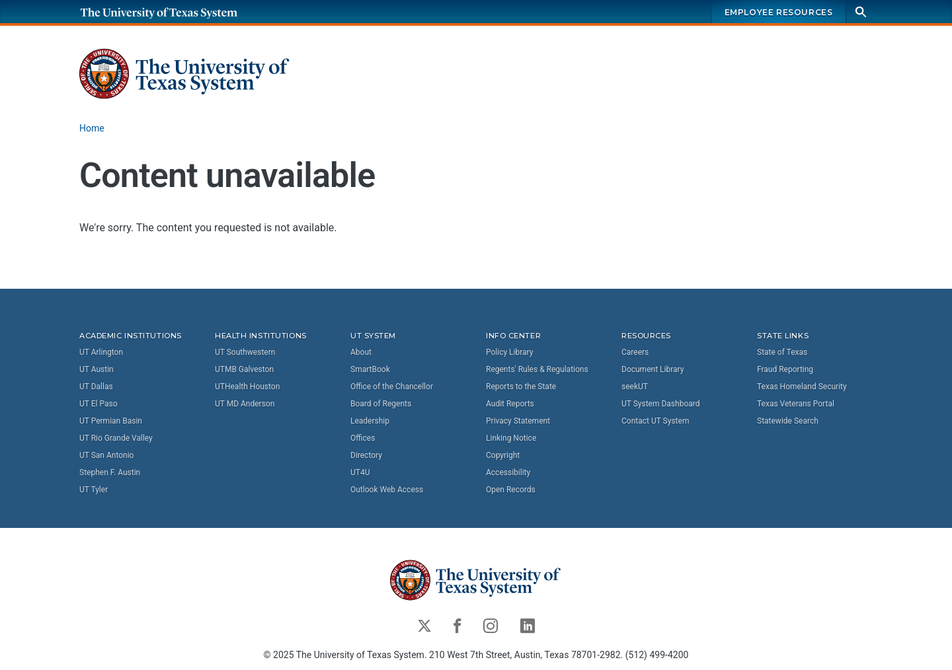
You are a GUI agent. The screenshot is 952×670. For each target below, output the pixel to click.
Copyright (503, 455)
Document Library (652, 369)
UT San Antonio (106, 455)
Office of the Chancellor (391, 386)
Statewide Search (787, 421)
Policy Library (509, 352)
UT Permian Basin (110, 421)
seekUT (634, 386)
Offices (362, 438)
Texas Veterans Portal (795, 403)
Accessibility (508, 472)
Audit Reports (510, 403)
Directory (366, 455)
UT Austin (96, 369)
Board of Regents (380, 403)
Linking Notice (511, 438)
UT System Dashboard (660, 403)
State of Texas (782, 352)
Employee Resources (779, 12)
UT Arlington (101, 352)
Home (91, 128)
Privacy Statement (518, 421)
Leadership (369, 421)
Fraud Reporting (785, 369)
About (361, 352)
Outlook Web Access (386, 489)
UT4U (360, 472)
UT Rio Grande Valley (116, 438)
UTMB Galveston (244, 369)
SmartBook (370, 369)
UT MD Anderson (244, 403)
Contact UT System (655, 421)
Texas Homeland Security (802, 386)
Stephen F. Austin (109, 472)
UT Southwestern (245, 352)
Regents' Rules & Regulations (537, 369)
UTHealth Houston (247, 386)
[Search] (860, 11)
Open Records (511, 489)
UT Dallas (96, 386)
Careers (635, 352)
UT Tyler (93, 489)
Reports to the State (521, 386)
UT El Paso (98, 403)
